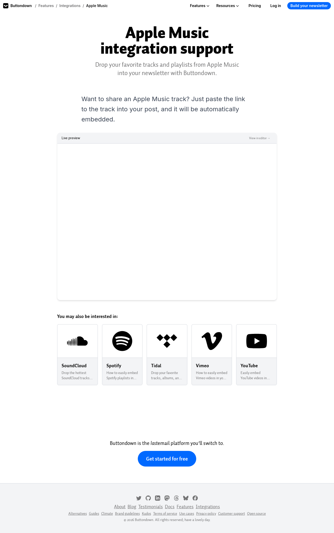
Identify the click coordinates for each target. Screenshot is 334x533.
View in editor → (259, 138)
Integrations (70, 5)
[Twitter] (138, 497)
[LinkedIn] (157, 497)
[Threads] (176, 497)
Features (46, 5)
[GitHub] (148, 497)
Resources (227, 5)
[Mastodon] (167, 497)
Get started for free (167, 459)
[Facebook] (195, 497)
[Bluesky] (185, 497)
